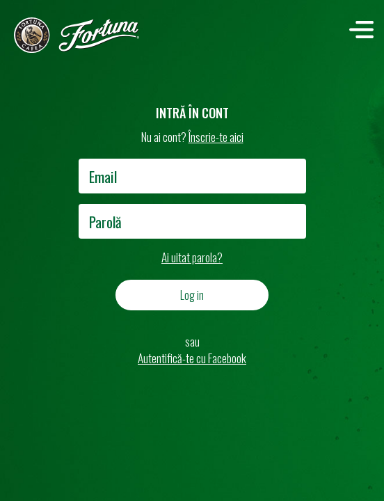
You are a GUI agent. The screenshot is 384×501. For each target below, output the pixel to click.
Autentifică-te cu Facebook (192, 358)
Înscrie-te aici (216, 136)
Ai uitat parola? (192, 257)
